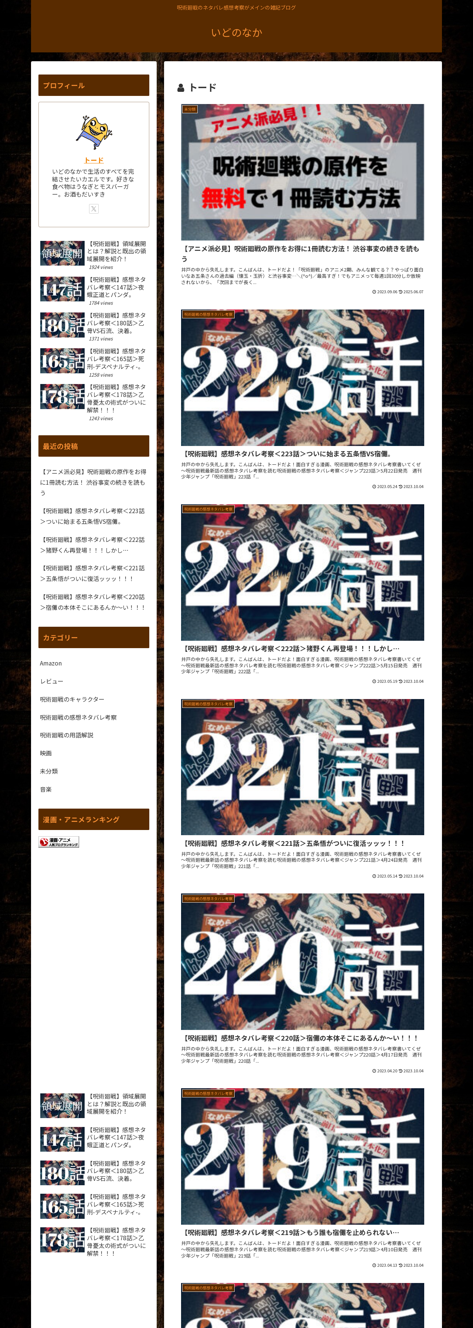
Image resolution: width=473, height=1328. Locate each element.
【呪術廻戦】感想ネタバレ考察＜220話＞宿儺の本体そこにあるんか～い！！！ (93, 602)
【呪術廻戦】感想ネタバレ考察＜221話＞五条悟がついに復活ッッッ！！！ (92, 573)
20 (323, 1008)
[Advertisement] (303, 908)
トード (94, 160)
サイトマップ (305, 1304)
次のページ (303, 981)
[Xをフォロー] (94, 209)
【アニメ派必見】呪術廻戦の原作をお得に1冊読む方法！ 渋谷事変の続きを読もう (93, 482)
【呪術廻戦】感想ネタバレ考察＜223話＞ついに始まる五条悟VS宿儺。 (92, 516)
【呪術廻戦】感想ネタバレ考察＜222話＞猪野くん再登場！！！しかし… (92, 544)
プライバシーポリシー (355, 1304)
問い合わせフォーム (411, 1304)
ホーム (274, 1304)
